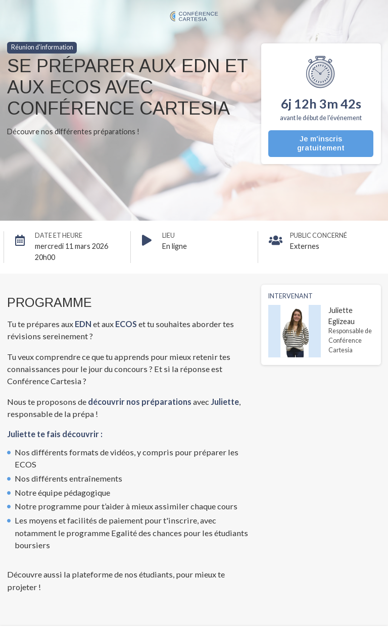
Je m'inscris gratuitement (321, 143)
